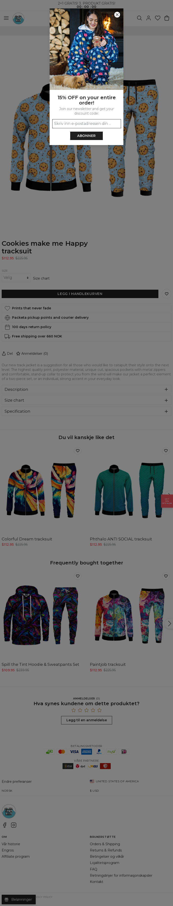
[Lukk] (117, 15)
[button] (86, 453)
